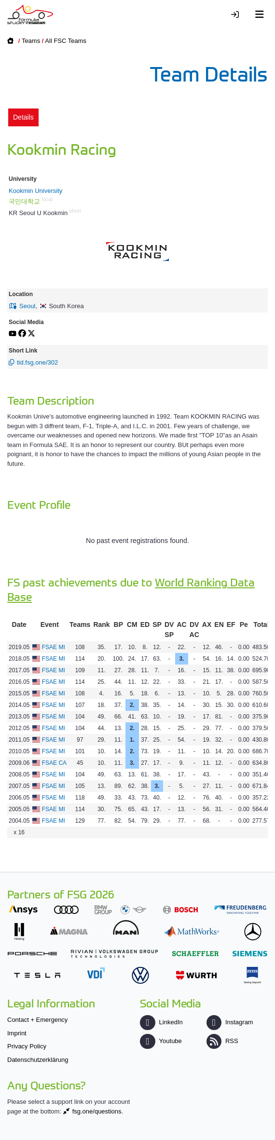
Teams (31, 40)
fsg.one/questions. (98, 1111)
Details (23, 117)
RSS (222, 1041)
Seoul (27, 306)
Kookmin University (35, 190)
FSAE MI (53, 647)
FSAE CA (54, 763)
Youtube (160, 1041)
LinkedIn (161, 1022)
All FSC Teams (65, 40)
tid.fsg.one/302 (37, 362)
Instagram (229, 1022)
